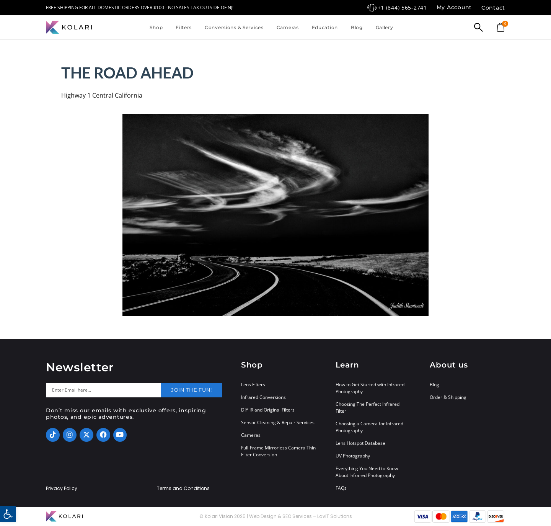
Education (325, 27)
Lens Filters (253, 384)
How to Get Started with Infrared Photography (370, 388)
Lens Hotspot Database (360, 443)
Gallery (384, 27)
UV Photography (353, 455)
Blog (357, 27)
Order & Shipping (448, 397)
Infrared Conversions (263, 397)
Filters (184, 27)
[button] (8, 514)
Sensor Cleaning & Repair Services (278, 422)
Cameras (288, 27)
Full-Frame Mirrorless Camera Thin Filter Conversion (278, 451)
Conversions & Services (234, 27)
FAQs (341, 488)
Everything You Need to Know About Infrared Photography (367, 472)
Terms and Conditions (183, 488)
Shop (156, 27)
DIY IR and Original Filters (268, 410)
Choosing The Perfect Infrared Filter (367, 407)
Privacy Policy (61, 488)
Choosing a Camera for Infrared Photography (369, 427)
